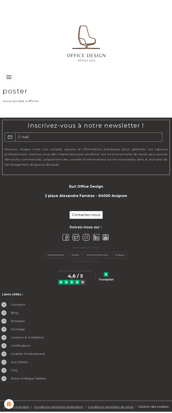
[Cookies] (9, 404)
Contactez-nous (86, 215)
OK (164, 137)
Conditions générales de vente (111, 407)
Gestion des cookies (153, 407)
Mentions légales (16, 407)
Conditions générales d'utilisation (58, 407)
